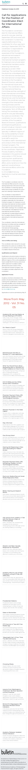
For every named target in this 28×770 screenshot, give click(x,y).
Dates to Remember (9, 612)
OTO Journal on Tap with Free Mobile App (13, 624)
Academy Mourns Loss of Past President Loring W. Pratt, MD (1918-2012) (12, 574)
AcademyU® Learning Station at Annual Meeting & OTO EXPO (13, 315)
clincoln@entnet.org (9, 289)
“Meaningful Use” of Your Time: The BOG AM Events (13, 638)
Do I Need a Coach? (9, 327)
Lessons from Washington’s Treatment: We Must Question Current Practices (13, 691)
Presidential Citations (10, 601)
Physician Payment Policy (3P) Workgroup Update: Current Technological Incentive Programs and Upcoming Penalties (13, 396)
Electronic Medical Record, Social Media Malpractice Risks (13, 477)
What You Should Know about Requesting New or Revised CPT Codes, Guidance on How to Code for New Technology (14, 367)
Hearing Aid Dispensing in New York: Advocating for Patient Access (13, 448)
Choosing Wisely (8, 664)
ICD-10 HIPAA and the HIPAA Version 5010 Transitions (12, 382)
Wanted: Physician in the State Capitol (13, 410)
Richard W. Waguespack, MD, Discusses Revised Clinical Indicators (12, 705)
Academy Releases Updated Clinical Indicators (12, 732)
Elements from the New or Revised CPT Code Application (13, 353)
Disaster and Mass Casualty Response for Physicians (11, 546)
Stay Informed (7, 423)
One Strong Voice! (9, 435)
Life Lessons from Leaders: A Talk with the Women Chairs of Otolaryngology (14, 519)
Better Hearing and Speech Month (12, 491)
